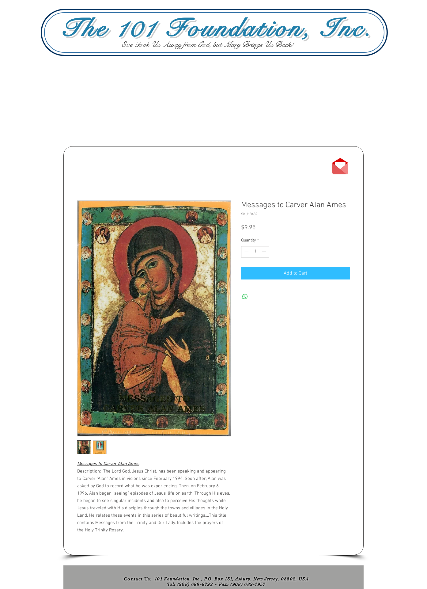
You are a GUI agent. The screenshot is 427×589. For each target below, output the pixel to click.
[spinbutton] (255, 251)
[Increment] (264, 251)
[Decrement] (246, 251)
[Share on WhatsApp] (245, 296)
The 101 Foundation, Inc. (216, 28)
